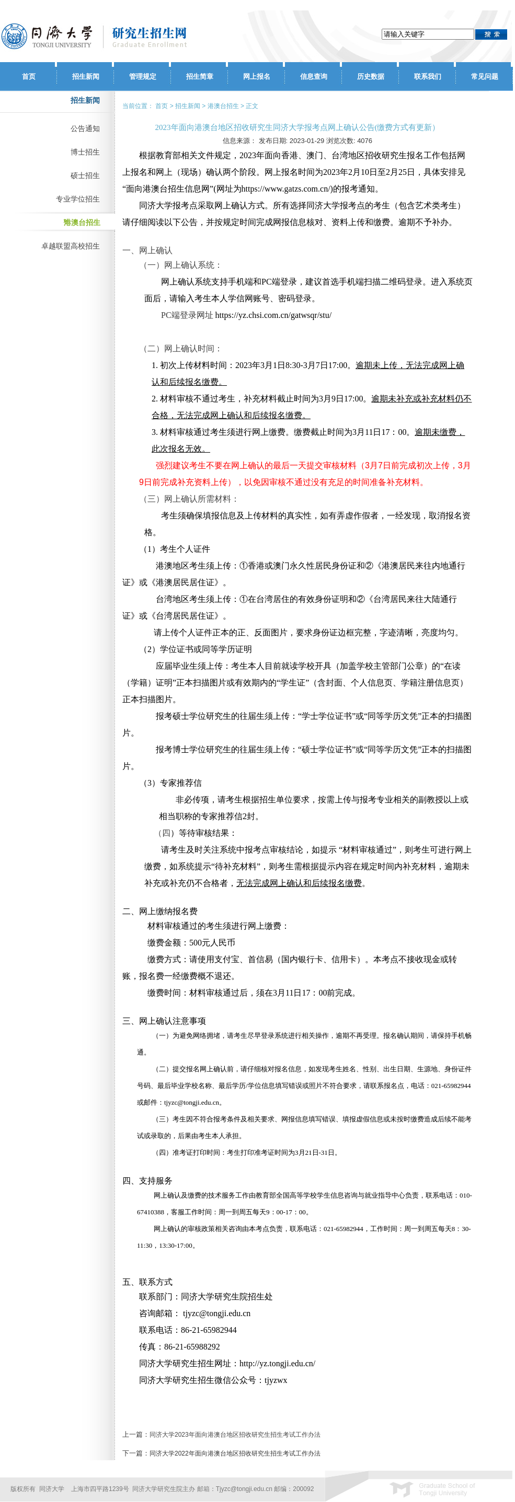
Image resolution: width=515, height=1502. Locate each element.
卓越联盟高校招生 (70, 246)
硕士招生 (85, 175)
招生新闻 (85, 76)
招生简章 (199, 76)
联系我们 (427, 76)
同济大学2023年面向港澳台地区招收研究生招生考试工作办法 (235, 1434)
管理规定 (142, 76)
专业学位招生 (78, 199)
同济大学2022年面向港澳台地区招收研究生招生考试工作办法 (235, 1453)
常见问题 (484, 76)
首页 (29, 76)
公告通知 (85, 128)
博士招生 (85, 152)
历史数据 (370, 76)
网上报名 (256, 76)
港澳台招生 (82, 222)
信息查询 (313, 76)
